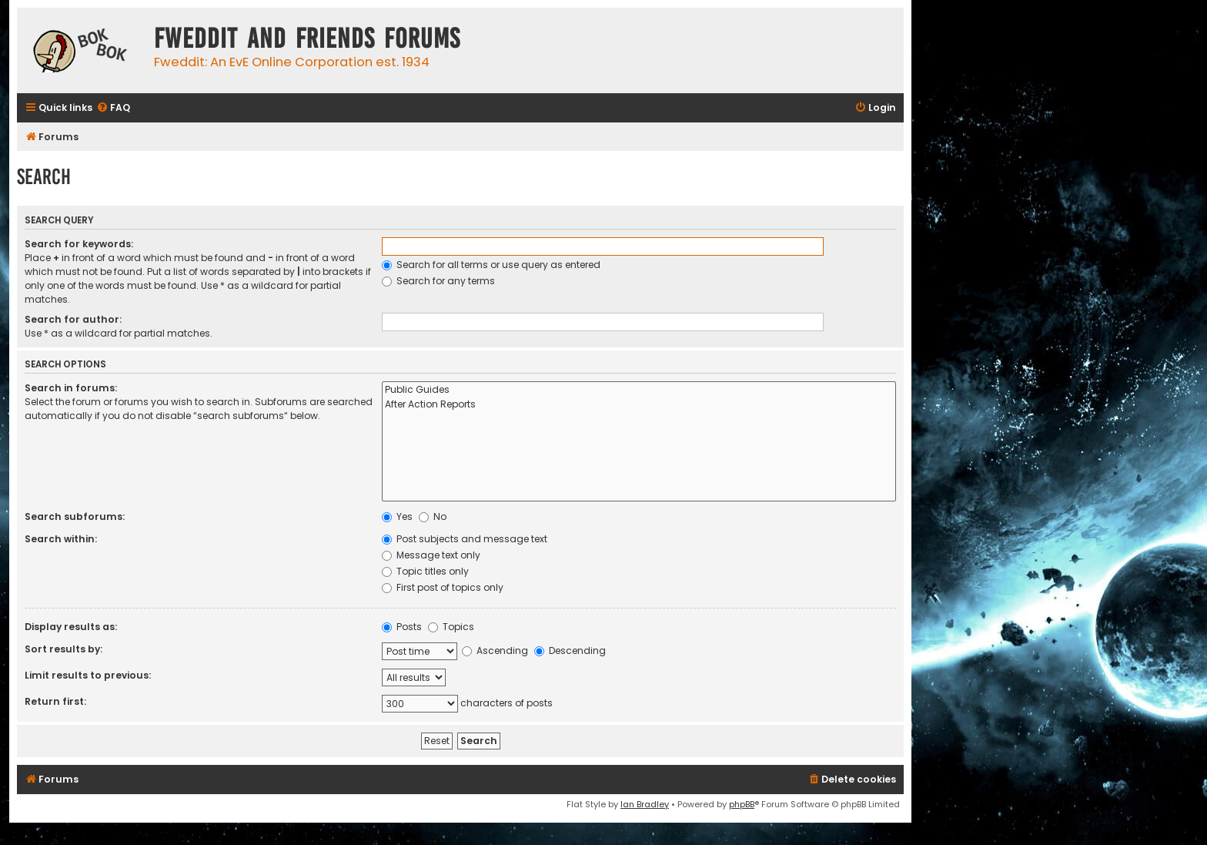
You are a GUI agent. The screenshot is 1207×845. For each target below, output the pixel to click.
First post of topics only (442, 587)
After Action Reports (638, 404)
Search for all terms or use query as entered (491, 264)
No (432, 516)
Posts (402, 626)
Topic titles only (425, 571)
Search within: (61, 538)
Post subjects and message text (464, 538)
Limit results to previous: (88, 675)
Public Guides (638, 390)
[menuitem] (113, 108)
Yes (397, 516)
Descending (570, 650)
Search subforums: (75, 516)
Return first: (55, 701)
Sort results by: (63, 649)
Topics (451, 626)
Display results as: (71, 626)
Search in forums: (71, 387)
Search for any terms (438, 280)
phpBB (741, 804)
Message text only (431, 555)
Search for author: (73, 319)
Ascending (495, 650)
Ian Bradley (644, 804)
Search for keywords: (79, 243)
